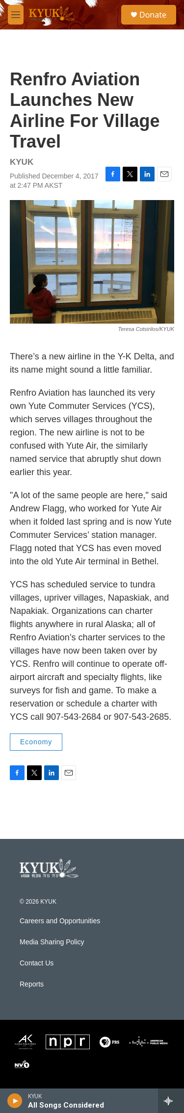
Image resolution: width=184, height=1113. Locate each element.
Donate (152, 14)
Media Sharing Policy (52, 942)
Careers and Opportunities (60, 921)
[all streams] (171, 1100)
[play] (15, 1101)
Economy (36, 742)
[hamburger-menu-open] (16, 15)
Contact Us (36, 963)
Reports (32, 984)
